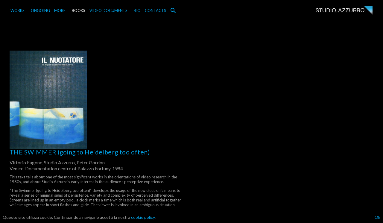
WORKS (17, 10)
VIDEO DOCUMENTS (108, 10)
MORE (60, 10)
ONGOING (40, 10)
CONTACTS (155, 10)
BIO (137, 10)
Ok (377, 217)
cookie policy (143, 217)
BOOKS (78, 10)
